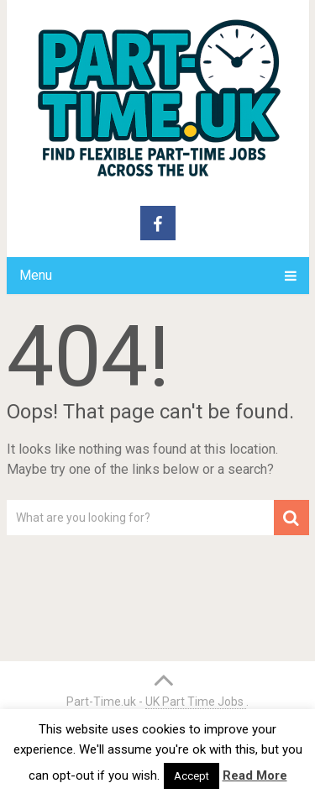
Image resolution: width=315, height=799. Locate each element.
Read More (255, 775)
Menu (35, 275)
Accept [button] (191, 776)
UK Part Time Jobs (195, 701)
